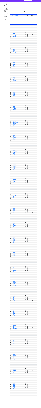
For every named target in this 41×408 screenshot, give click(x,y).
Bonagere (13, 79)
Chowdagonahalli (14, 109)
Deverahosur (14, 124)
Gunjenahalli (14, 165)
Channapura (14, 96)
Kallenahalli (14, 228)
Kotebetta (14, 271)
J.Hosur (13, 211)
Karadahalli (14, 243)
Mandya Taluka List (23, 9)
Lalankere (13, 280)
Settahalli (13, 346)
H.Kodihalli (14, 167)
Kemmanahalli (14, 258)
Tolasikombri (14, 373)
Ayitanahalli (14, 49)
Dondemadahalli (14, 136)
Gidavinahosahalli (14, 152)
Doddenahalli (14, 135)
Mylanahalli (14, 316)
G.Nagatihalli (14, 141)
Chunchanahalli (14, 111)
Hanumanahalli (14, 179)
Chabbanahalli (14, 91)
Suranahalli (14, 359)
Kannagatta (14, 239)
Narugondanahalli (14, 324)
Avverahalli (14, 48)
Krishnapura (14, 272)
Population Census (6, 0)
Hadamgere (14, 170)
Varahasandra (14, 388)
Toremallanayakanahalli (15, 375)
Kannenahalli (14, 240)
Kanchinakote (14, 238)
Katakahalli (14, 252)
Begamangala (14, 64)
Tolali (13, 372)
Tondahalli (14, 374)
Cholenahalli (14, 105)
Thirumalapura (14, 368)
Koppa (13, 267)
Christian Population (6, 13)
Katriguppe (14, 253)
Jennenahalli (14, 213)
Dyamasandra (14, 139)
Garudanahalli (14, 149)
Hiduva (13, 185)
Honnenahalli (14, 193)
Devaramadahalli (14, 121)
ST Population (5, 19)
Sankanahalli (14, 342)
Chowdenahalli (14, 110)
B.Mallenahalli (14, 51)
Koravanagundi (14, 270)
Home (10, 9)
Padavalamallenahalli (15, 329)
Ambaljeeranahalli (14, 35)
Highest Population (6, 9)
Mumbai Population (6, 4)
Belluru (13, 65)
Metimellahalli (14, 311)
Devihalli (13, 125)
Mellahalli (13, 310)
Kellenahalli (14, 257)
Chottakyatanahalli (14, 108)
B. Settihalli (14, 50)
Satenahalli (14, 344)
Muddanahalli (14, 313)
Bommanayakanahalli (15, 78)
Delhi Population (5, 3)
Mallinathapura (14, 295)
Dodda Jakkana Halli (14, 127)
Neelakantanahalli (14, 325)
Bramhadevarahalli (14, 80)
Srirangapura (14, 356)
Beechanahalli (14, 61)
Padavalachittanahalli (15, 328)
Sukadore (13, 357)
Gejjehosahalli (14, 150)
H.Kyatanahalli (14, 168)
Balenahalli (14, 54)
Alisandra (13, 34)
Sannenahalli (14, 343)
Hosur (13, 199)
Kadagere (13, 224)
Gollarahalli (14, 153)
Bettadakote (14, 67)
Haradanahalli (14, 180)
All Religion (5, 11)
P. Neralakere (14, 327)
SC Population (5, 18)
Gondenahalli (14, 155)
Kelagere (13, 256)
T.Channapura (14, 360)
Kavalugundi (14, 255)
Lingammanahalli (14, 282)
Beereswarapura (14, 63)
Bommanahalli (14, 76)
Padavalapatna (14, 330)
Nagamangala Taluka (28, 9)
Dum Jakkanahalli (14, 137)
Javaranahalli (14, 212)
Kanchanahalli (14, 237)
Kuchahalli (14, 273)
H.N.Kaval (13, 169)
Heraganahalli (14, 183)
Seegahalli (14, 345)
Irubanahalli (14, 209)
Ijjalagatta (14, 207)
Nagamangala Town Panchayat (15, 15)
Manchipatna (14, 298)
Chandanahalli (14, 95)
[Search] (27, 0)
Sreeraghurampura (14, 355)
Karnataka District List (19, 9)
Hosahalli (13, 196)
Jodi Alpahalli (14, 214)
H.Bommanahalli (14, 166)
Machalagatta (14, 284)
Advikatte (13, 32)
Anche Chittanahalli (14, 36)
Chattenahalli (14, 97)
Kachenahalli (14, 222)
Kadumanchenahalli (14, 225)
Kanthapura (14, 241)
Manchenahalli (14, 296)
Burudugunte (14, 81)
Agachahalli (14, 33)
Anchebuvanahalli (14, 37)
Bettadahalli (14, 66)
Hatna (13, 182)
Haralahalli (14, 181)
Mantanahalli (14, 301)
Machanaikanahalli (14, 285)
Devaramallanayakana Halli (15, 122)
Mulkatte (13, 314)
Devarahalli (14, 120)
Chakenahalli (14, 93)
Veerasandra (14, 389)
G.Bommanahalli (14, 140)
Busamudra (14, 82)
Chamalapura (14, 94)
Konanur (13, 266)
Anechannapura (14, 38)
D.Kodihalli (14, 112)
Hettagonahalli (14, 184)
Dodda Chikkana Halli (15, 126)
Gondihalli (14, 156)
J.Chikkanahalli (14, 210)
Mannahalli (14, 300)
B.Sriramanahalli (14, 53)
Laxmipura (14, 281)
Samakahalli (14, 339)
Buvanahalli (14, 83)
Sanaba (13, 341)
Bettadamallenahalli (14, 68)
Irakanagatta (14, 208)
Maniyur (13, 299)
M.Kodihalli (14, 283)
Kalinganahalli (14, 227)
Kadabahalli (14, 223)
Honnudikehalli (14, 195)
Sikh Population (5, 14)
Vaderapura (14, 387)
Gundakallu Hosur (14, 164)
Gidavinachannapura (15, 151)
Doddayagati (14, 134)
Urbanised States (5, 8)
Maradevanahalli (14, 302)
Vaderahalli (14, 386)
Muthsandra (14, 315)
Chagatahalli (14, 92)
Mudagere (14, 312)
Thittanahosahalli (14, 369)
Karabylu (13, 242)
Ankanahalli (14, 39)
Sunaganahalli (14, 358)
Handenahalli (14, 178)
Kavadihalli (14, 254)
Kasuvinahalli (14, 251)
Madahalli (14, 286)
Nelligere (13, 326)
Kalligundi (14, 229)
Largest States (5, 6)
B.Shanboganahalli (14, 52)
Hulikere (13, 200)
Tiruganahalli (14, 371)
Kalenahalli (14, 226)
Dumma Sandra (14, 138)
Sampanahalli (14, 340)
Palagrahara (14, 331)
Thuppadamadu (14, 370)
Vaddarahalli (14, 383)
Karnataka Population (14, 9)
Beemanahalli (14, 62)
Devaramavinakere (14, 123)
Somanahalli (14, 353)
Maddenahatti (14, 287)
